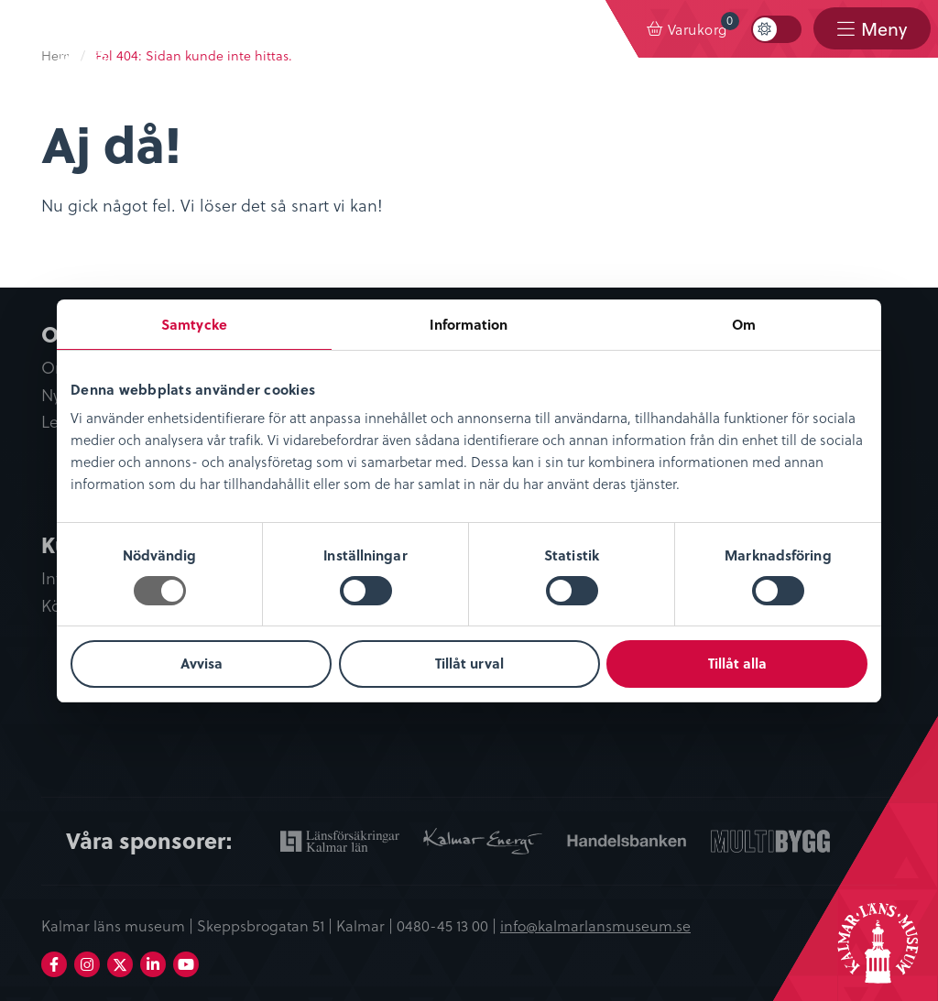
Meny (884, 28)
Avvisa (201, 663)
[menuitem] (687, 29)
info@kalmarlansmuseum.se (595, 925)
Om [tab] (744, 324)
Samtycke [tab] (194, 324)
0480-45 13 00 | (448, 925)
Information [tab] (468, 324)
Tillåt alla (737, 663)
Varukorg (703, 25)
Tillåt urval (469, 663)
